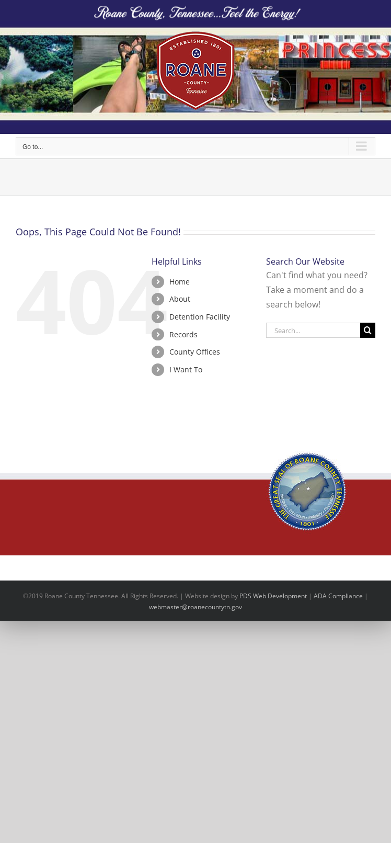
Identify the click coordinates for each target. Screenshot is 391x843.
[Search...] (313, 330)
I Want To (185, 369)
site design (213, 595)
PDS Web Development (273, 595)
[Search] (367, 330)
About (179, 299)
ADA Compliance (338, 595)
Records (183, 334)
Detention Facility (199, 317)
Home (179, 282)
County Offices (194, 352)
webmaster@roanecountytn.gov (195, 606)
